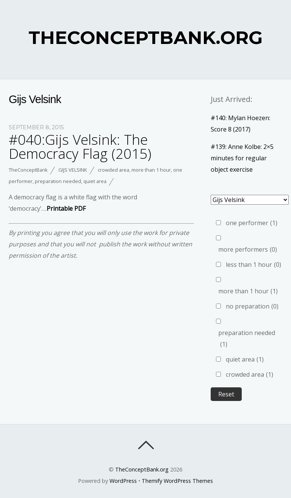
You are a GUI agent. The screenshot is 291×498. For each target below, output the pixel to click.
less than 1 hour (253, 264)
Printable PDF (66, 208)
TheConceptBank (28, 169)
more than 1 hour (151, 169)
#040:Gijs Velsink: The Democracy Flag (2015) (80, 146)
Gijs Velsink (72, 169)
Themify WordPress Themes (177, 480)
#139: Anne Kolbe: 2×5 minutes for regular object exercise (242, 158)
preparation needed (58, 181)
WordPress (123, 480)
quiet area (94, 181)
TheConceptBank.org (142, 469)
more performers (247, 249)
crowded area (113, 169)
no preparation (252, 306)
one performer (251, 223)
